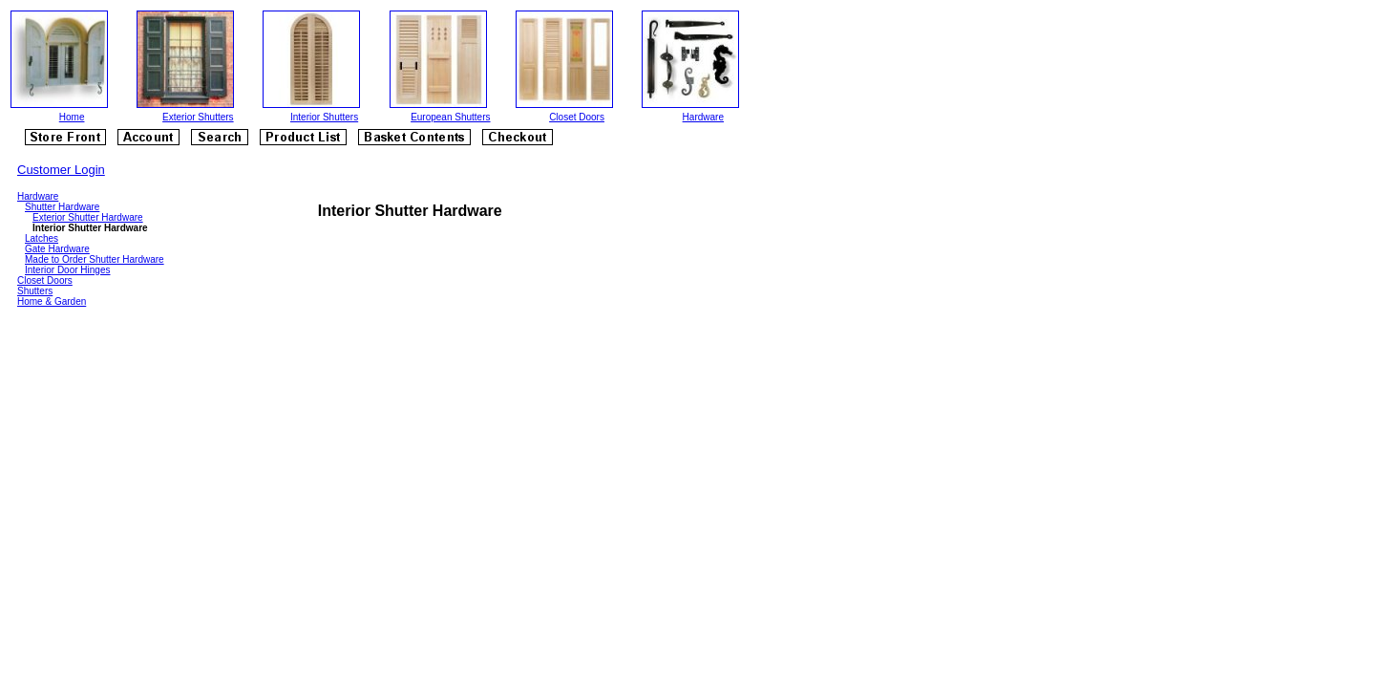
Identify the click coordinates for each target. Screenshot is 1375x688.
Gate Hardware (57, 249)
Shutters (35, 291)
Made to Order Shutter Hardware (94, 259)
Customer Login (61, 169)
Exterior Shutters (197, 117)
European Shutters (450, 117)
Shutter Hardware (62, 207)
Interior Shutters (324, 117)
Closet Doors (576, 117)
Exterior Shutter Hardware (87, 217)
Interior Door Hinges (67, 270)
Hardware (703, 117)
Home (72, 117)
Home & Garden (51, 301)
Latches (41, 238)
